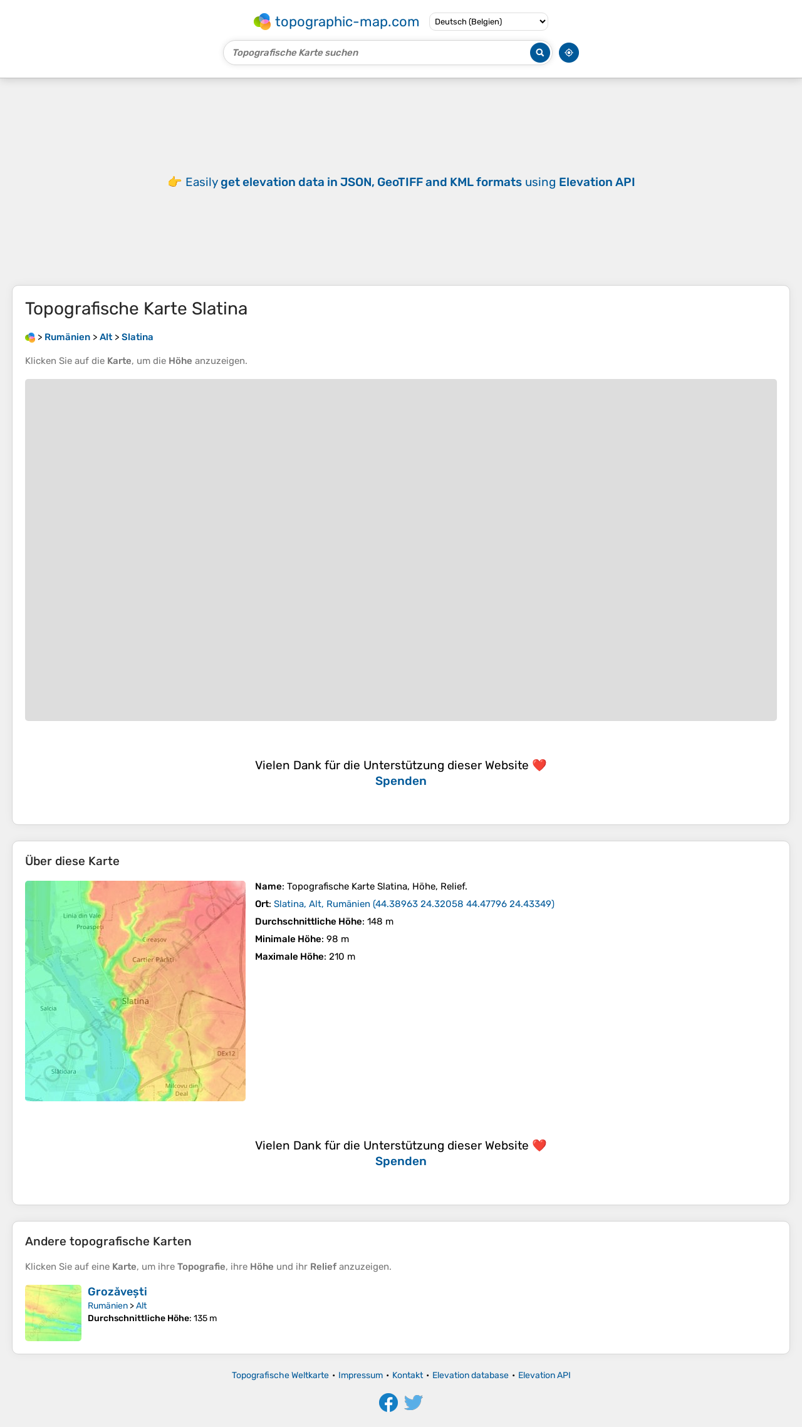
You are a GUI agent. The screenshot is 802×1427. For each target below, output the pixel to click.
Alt (141, 1305)
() (414, 904)
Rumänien (108, 1305)
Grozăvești (117, 1292)
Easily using (410, 182)
